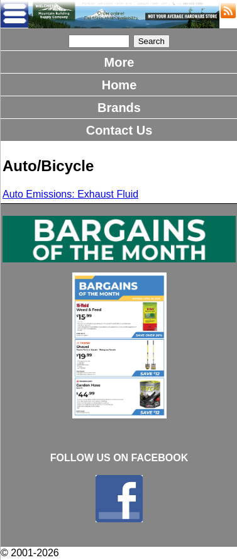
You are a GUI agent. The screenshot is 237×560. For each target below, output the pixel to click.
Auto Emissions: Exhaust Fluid (70, 194)
